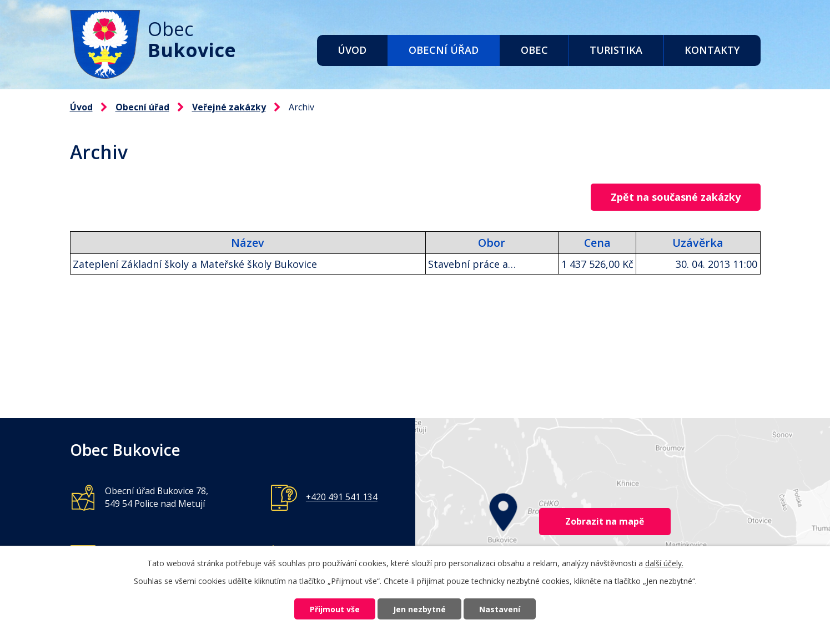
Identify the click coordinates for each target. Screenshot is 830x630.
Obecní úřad (444, 50)
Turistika (616, 50)
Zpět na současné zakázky (676, 197)
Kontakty (712, 50)
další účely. (664, 563)
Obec (534, 50)
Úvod (352, 50)
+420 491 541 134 (342, 497)
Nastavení (499, 609)
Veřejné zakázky (229, 107)
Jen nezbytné (419, 609)
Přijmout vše (335, 609)
